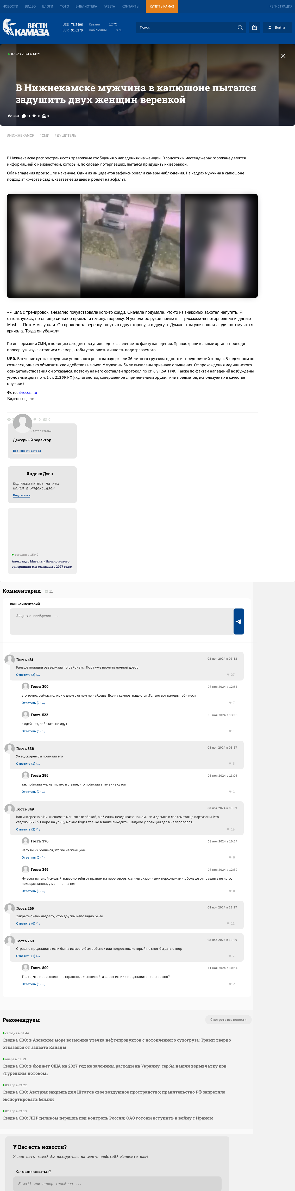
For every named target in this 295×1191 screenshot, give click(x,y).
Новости (10, 6)
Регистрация (280, 6)
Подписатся (232, 221)
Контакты (130, 6)
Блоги (47, 6)
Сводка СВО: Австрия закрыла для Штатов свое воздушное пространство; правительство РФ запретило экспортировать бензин (79, 1045)
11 (154, 862)
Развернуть (147, 1156)
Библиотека (86, 6)
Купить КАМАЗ (162, 6)
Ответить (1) (29, 692)
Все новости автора (237, 177)
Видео (30, 6)
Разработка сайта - (275, 1176)
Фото (64, 6)
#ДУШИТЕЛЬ (72, 171)
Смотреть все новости (154, 969)
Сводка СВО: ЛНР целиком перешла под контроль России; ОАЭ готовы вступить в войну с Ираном (87, 1071)
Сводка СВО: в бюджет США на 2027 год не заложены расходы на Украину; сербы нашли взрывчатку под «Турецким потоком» (86, 1019)
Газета (109, 6)
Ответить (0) (34, 631)
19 (154, 763)
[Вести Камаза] (26, 27)
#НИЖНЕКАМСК (26, 171)
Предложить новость (243, 605)
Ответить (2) (29, 598)
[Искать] (240, 27)
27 (154, 598)
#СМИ (50, 171)
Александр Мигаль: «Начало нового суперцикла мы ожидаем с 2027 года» (252, 290)
